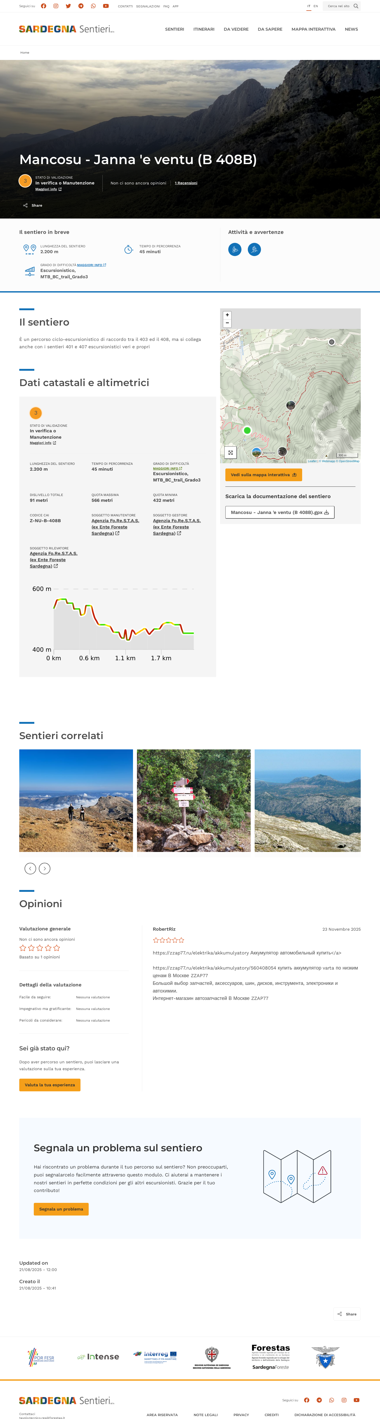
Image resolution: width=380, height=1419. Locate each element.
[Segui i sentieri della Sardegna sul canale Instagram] (56, 6)
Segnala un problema (61, 1209)
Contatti (125, 6)
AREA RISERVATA (162, 1415)
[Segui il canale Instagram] (344, 1400)
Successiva (44, 872)
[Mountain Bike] (234, 249)
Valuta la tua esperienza (50, 1084)
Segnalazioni (148, 6)
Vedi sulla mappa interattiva (264, 474)
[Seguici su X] (68, 6)
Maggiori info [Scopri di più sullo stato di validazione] (48, 189)
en (316, 6)
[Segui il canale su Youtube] (106, 6)
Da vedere (236, 29)
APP (175, 6)
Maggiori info (91, 265)
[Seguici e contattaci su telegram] (81, 6)
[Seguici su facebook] (43, 6)
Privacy (241, 1415)
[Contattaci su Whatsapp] (94, 6)
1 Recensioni (186, 182)
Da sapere (270, 29)
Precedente (30, 872)
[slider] (168, 940)
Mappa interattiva (314, 29)
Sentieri (174, 29)
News (351, 29)
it (308, 6)
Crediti (272, 1415)
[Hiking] (254, 249)
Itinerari (204, 29)
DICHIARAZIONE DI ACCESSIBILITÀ (324, 1415)
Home (24, 52)
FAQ (166, 6)
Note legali (206, 1415)
